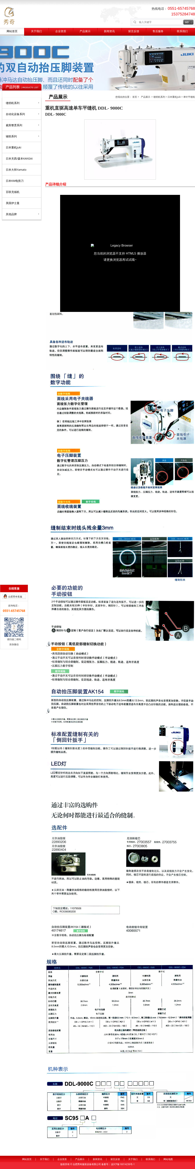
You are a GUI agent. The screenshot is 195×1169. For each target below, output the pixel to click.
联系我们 (182, 31)
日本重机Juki (13, 147)
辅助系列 (22, 136)
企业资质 (60, 31)
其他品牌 (22, 214)
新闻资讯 (109, 31)
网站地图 (168, 1159)
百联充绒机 (12, 192)
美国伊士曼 (12, 203)
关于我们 (36, 31)
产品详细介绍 (55, 184)
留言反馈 (133, 31)
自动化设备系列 (22, 114)
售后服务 (158, 31)
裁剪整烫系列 (22, 125)
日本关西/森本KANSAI (19, 158)
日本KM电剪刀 (15, 181)
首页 (135, 97)
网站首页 (12, 31)
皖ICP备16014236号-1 (123, 1164)
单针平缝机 (189, 97)
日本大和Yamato (16, 169)
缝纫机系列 (22, 102)
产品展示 (85, 31)
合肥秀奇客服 (15, 596)
